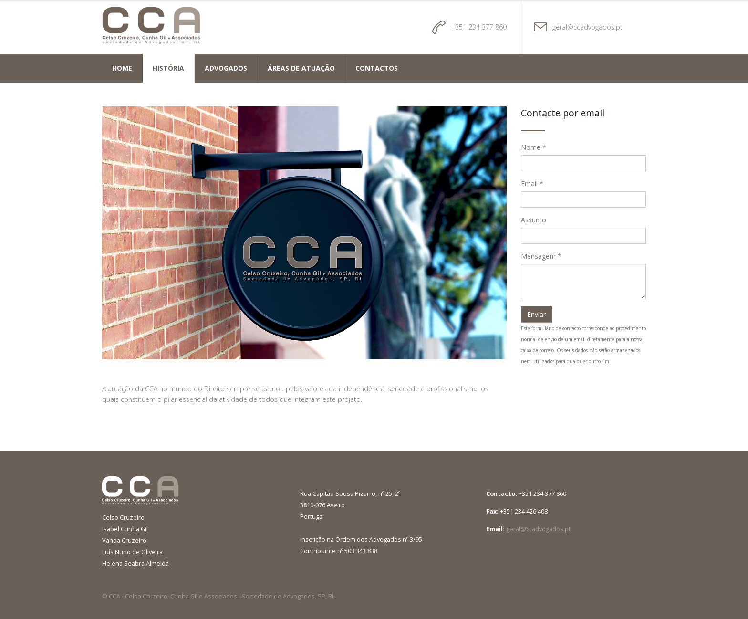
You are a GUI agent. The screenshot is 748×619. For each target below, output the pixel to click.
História (168, 68)
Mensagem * (541, 256)
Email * (532, 183)
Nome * (533, 147)
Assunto (533, 219)
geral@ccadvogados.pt (587, 26)
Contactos (376, 68)
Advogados (226, 68)
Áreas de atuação (301, 68)
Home (122, 68)
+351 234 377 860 (479, 26)
